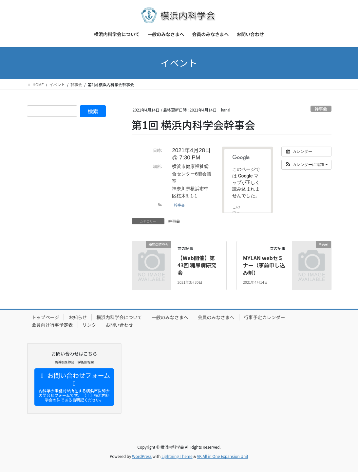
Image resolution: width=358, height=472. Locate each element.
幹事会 (320, 109)
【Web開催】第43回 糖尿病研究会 (197, 265)
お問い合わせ (119, 324)
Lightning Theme (177, 456)
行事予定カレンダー (264, 317)
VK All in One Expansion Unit (222, 456)
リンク (89, 324)
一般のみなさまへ (170, 317)
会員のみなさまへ (216, 317)
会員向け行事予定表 (52, 324)
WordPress (142, 456)
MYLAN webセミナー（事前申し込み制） (264, 265)
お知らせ (77, 317)
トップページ (45, 317)
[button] (306, 164)
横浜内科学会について (119, 317)
